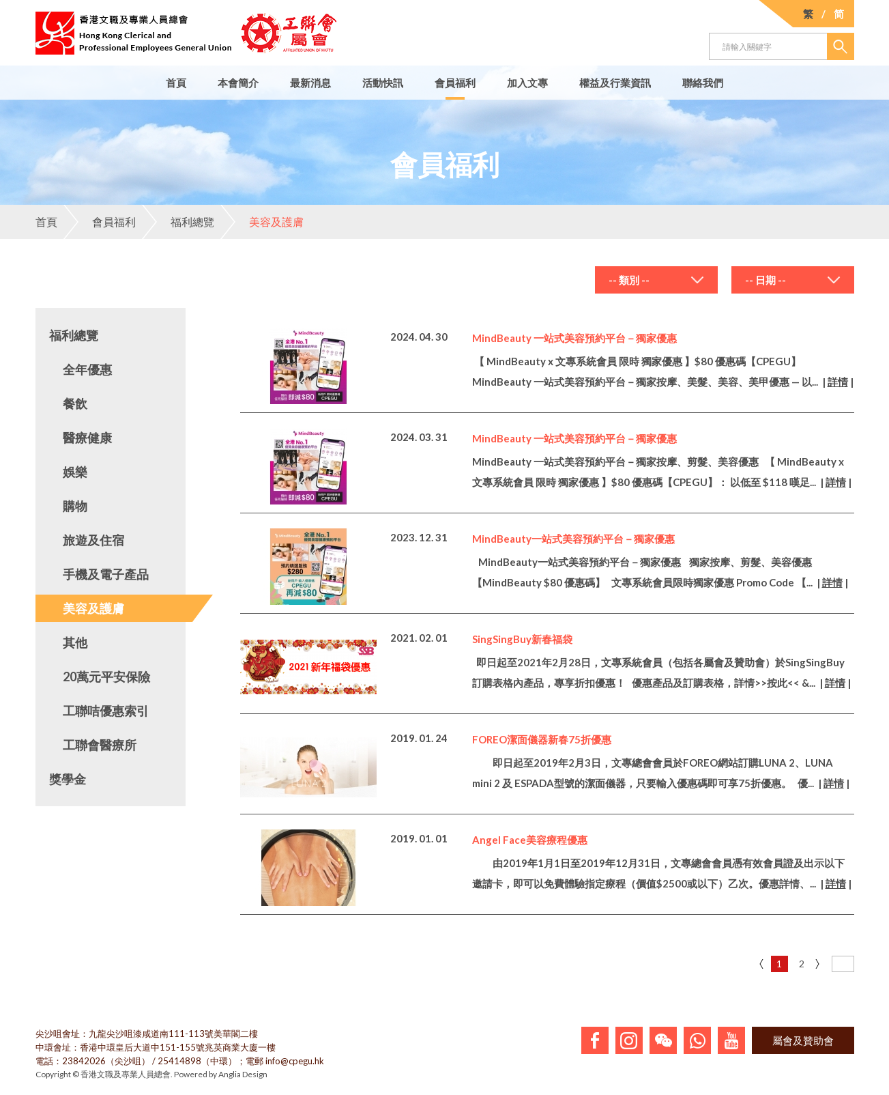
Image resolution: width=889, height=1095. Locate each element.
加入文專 (527, 82)
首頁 (176, 82)
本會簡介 (238, 82)
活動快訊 (382, 82)
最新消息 (310, 82)
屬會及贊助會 (803, 1040)
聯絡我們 (702, 82)
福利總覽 (178, 222)
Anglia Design (242, 1074)
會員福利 (455, 82)
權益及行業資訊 (615, 82)
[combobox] (656, 280)
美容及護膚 (262, 222)
